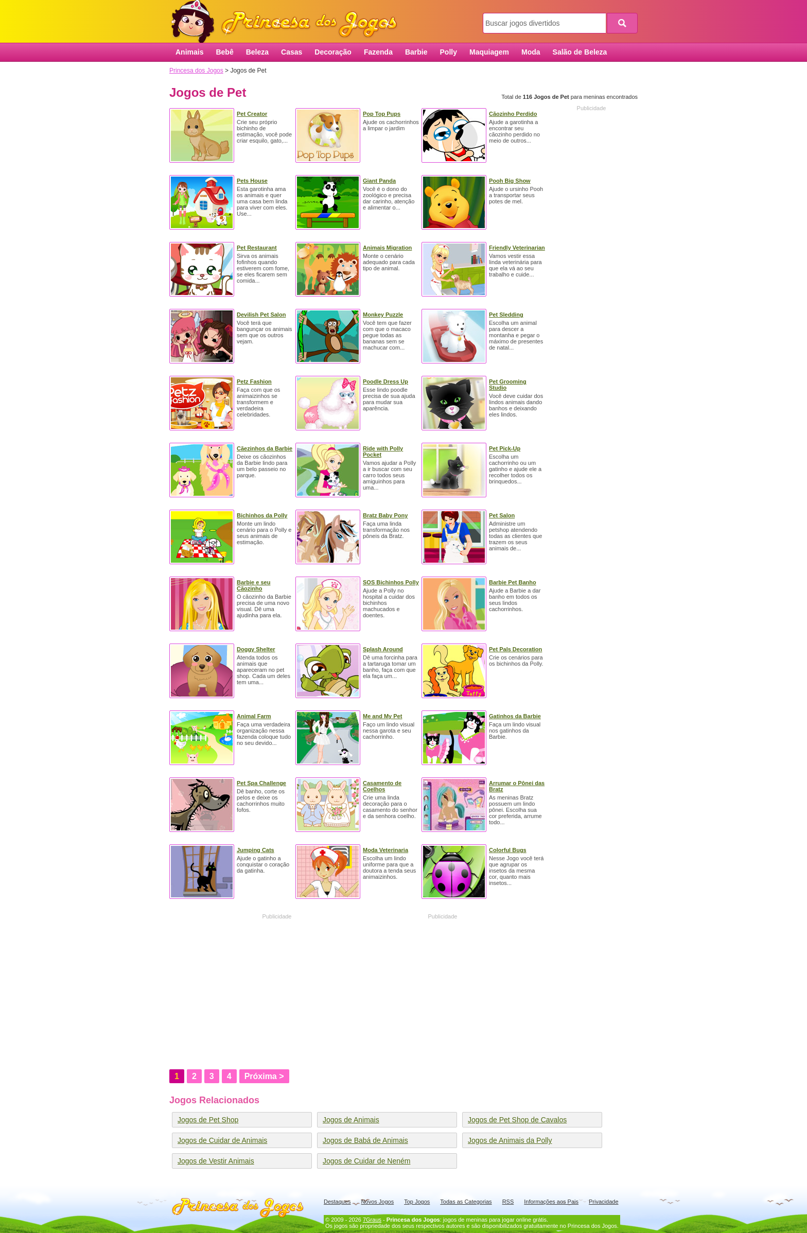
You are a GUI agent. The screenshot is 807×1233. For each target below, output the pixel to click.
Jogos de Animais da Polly (510, 1140)
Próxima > (264, 1076)
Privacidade (603, 1202)
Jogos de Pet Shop (208, 1120)
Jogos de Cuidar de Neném (366, 1161)
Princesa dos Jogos (287, 22)
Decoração (333, 52)
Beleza (257, 52)
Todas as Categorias (466, 1202)
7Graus (372, 1220)
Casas (291, 52)
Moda (530, 52)
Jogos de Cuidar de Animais (222, 1140)
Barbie (416, 52)
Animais (189, 52)
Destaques (337, 1202)
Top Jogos (417, 1202)
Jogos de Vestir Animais (216, 1161)
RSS (508, 1202)
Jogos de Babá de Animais (365, 1140)
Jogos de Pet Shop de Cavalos (517, 1120)
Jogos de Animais (351, 1120)
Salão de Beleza (580, 52)
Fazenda (378, 52)
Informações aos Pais (551, 1202)
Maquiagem (489, 52)
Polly (448, 52)
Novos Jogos (377, 1202)
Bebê (224, 52)
